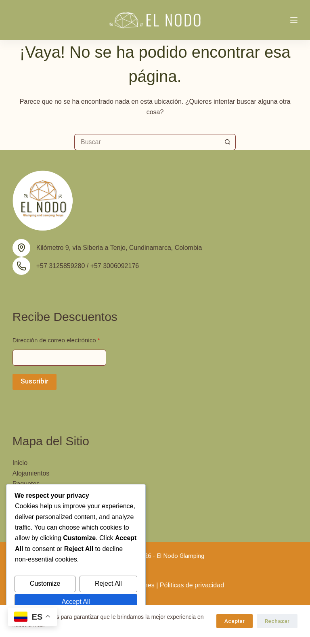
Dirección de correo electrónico (56, 340)
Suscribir (34, 381)
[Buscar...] (147, 142)
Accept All (76, 601)
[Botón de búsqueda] (228, 142)
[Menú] (293, 20)
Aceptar (234, 621)
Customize (45, 583)
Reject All (108, 583)
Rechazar (277, 621)
